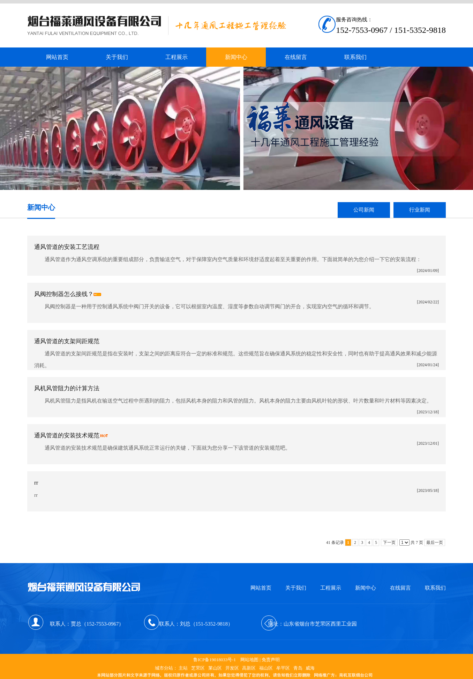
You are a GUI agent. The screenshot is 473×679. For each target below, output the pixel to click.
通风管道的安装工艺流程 (66, 247)
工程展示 (330, 588)
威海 (310, 668)
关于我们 (295, 588)
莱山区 (215, 668)
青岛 (297, 668)
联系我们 (435, 588)
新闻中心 (365, 588)
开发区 (232, 668)
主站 (183, 668)
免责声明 (271, 659)
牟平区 (283, 668)
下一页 (389, 542)
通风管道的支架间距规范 (66, 341)
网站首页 (260, 588)
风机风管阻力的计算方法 (66, 388)
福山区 (266, 668)
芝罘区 (198, 668)
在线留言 (400, 588)
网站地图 (249, 659)
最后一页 (434, 542)
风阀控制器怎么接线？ (63, 294)
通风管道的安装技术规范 (66, 435)
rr (36, 482)
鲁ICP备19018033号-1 (214, 659)
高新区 (249, 668)
